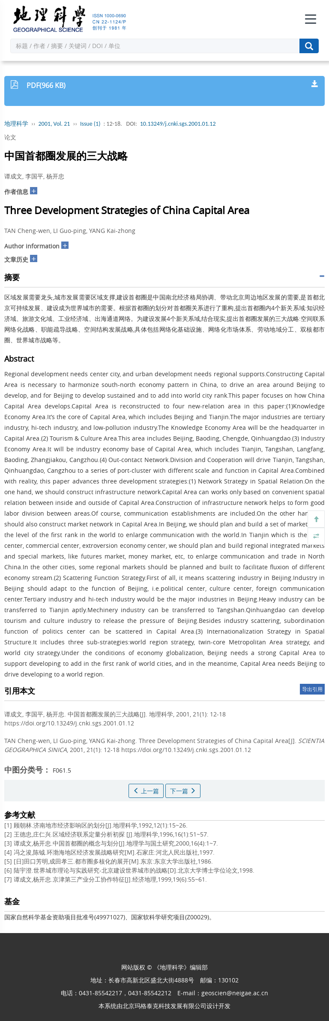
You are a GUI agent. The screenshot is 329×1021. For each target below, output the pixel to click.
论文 (10, 137)
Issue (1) (90, 123)
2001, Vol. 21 (54, 123)
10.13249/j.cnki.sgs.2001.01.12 (178, 123)
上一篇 (146, 791)
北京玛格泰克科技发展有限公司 (164, 1006)
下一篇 (183, 791)
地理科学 (16, 123)
